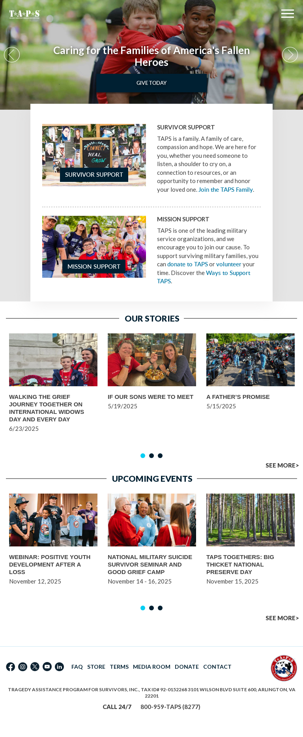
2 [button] (151, 455)
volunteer (228, 264)
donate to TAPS (187, 264)
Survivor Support (94, 174)
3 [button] (160, 455)
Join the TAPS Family (225, 189)
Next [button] (290, 55)
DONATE (187, 666)
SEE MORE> (282, 465)
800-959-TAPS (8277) (170, 706)
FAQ (77, 666)
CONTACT (217, 666)
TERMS (119, 666)
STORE (96, 666)
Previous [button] (12, 55)
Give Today (151, 82)
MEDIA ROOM (151, 666)
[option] (151, 55)
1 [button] (142, 455)
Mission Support (93, 266)
